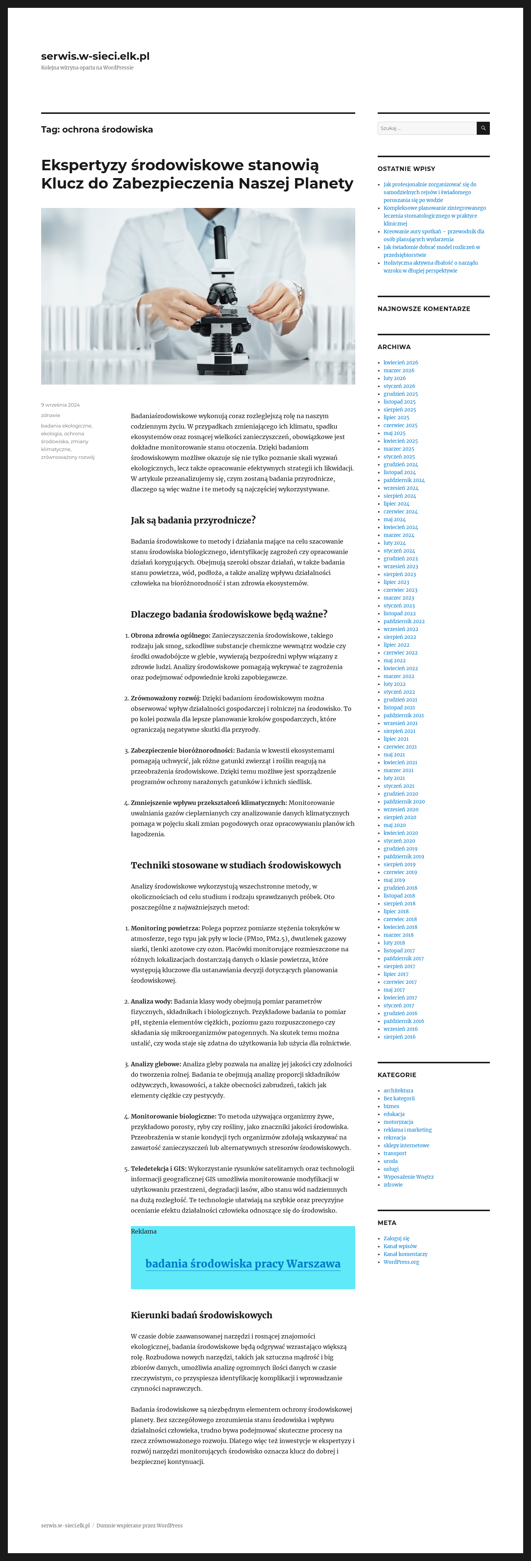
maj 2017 (394, 990)
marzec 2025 (399, 449)
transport (395, 1153)
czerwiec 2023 (400, 590)
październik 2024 (404, 480)
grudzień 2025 (401, 394)
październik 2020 (404, 802)
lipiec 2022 (396, 645)
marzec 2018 (399, 935)
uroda (391, 1161)
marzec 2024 (399, 535)
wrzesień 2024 (401, 488)
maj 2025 (395, 433)
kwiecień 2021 (400, 762)
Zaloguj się (396, 1238)
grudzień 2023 (401, 559)
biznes (391, 1106)
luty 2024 (395, 543)
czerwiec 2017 (400, 982)
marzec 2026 (399, 370)
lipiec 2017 (396, 974)
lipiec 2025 (396, 417)
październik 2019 (404, 856)
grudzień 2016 (401, 1013)
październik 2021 (404, 715)
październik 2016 (404, 1021)
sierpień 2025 (400, 410)
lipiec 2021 (396, 739)
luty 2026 (395, 378)
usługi (391, 1169)
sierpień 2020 (400, 817)
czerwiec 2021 (400, 747)
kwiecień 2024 (401, 527)
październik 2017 (404, 958)
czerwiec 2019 (400, 872)
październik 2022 (404, 621)
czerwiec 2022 (401, 653)
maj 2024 (395, 519)
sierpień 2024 (400, 496)
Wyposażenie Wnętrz (409, 1177)
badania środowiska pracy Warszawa (243, 1264)
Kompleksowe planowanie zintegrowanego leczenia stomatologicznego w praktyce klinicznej (435, 216)
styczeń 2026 (399, 386)
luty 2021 (394, 778)
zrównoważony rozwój (68, 457)
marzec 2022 (399, 676)
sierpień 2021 (399, 731)
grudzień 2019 (401, 849)
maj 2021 (394, 755)
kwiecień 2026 (401, 363)
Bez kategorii (399, 1098)
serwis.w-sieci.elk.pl (95, 56)
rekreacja (395, 1138)
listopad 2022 (400, 613)
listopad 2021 (399, 708)
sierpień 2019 (400, 864)
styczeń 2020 (399, 841)
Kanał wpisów (400, 1246)
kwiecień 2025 (401, 441)
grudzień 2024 (401, 464)
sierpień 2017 (399, 966)
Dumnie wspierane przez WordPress (139, 1526)
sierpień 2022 (400, 637)
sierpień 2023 (400, 574)
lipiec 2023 (396, 582)
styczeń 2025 (399, 457)
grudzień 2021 (400, 700)
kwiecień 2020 (401, 833)
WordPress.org (401, 1262)
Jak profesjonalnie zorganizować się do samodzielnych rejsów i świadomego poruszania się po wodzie (430, 192)
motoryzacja (398, 1122)
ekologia (51, 433)
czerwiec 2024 (401, 512)
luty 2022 (395, 684)
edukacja (394, 1114)
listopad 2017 (399, 951)
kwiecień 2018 (400, 927)
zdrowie (50, 415)
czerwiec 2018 (400, 919)
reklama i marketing (408, 1130)
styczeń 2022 (399, 692)
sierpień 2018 (399, 904)
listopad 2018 (399, 896)
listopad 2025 (400, 402)
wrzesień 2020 (401, 809)
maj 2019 (394, 880)
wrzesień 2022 (401, 629)
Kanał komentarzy (405, 1254)
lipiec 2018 (396, 911)
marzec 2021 (399, 770)
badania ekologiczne (66, 426)
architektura (398, 1091)
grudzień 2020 (401, 794)
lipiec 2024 (396, 504)
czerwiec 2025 (401, 425)
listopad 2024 (400, 472)
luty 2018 (394, 943)
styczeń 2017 (399, 1005)
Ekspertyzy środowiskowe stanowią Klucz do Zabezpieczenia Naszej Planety (197, 174)
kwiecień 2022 (401, 668)
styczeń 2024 (399, 551)
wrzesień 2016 (401, 1029)
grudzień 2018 (400, 888)
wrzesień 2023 (401, 566)
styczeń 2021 (399, 786)
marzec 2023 (399, 598)
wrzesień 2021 (401, 723)
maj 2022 (395, 660)
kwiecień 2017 (400, 998)
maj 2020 (395, 825)
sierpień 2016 (400, 1037)
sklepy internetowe (406, 1145)
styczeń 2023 (399, 606)
